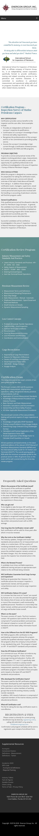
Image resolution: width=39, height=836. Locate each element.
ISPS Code (5, 765)
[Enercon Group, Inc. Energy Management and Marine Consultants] (19, 7)
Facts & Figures (7, 780)
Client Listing (6, 784)
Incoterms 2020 (7, 763)
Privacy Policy (18, 787)
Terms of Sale (7, 787)
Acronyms (5, 749)
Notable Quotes (7, 782)
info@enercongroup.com (19, 724)
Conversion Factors (9, 751)
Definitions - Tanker (9, 756)
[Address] (15, 819)
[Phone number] (19, 819)
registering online (29, 720)
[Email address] (24, 819)
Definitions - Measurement (11, 753)
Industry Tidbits (7, 778)
